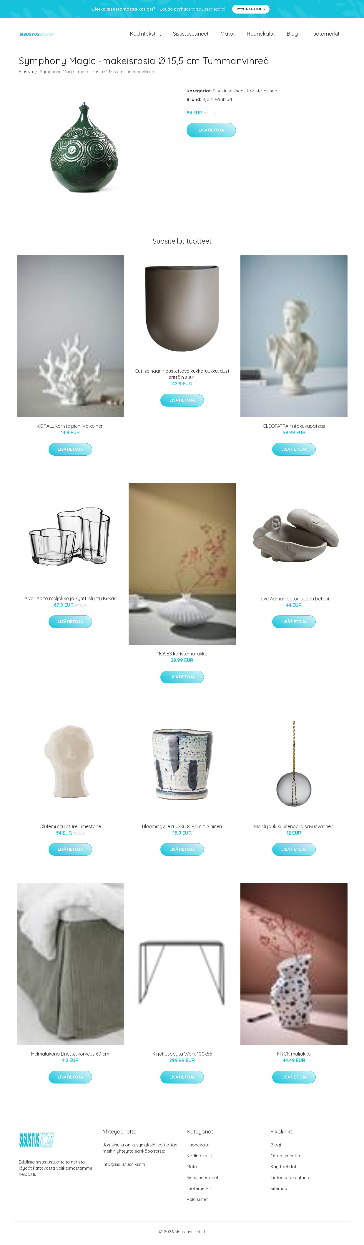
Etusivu (26, 74)
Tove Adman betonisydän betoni (294, 602)
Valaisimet (197, 1202)
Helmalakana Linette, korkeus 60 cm (70, 1057)
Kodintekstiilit (145, 35)
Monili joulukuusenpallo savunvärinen (293, 829)
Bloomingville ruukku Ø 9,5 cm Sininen (182, 829)
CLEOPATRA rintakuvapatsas (294, 429)
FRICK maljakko (294, 1057)
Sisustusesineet (191, 35)
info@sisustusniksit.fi (124, 1167)
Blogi (293, 35)
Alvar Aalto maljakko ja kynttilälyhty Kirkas (70, 602)
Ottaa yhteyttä (285, 1159)
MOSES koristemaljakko (182, 657)
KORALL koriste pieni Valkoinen (70, 429)
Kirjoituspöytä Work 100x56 (182, 1057)
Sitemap (278, 1191)
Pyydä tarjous (251, 9)
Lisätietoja (211, 133)
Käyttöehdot (283, 1170)
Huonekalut (261, 35)
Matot (227, 35)
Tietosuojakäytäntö (290, 1181)
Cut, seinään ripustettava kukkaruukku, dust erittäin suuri (182, 377)
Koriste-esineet (263, 93)
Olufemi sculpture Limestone (70, 829)
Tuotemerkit (325, 35)
